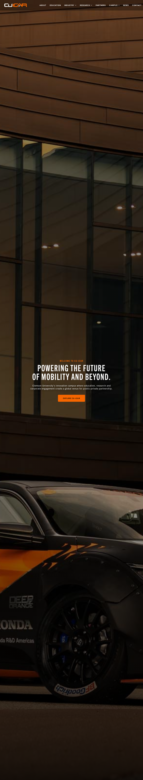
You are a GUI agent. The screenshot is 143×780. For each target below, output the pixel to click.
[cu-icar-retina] (15, 4)
